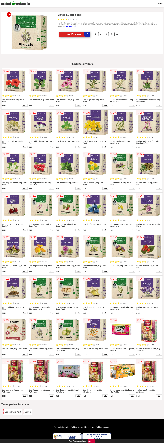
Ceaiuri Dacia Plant (13, 412)
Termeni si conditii (61, 427)
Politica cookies (102, 427)
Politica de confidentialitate (82, 427)
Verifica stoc (78, 34)
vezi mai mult (70, 26)
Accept (91, 441)
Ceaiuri (160, 3)
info (24, 105)
